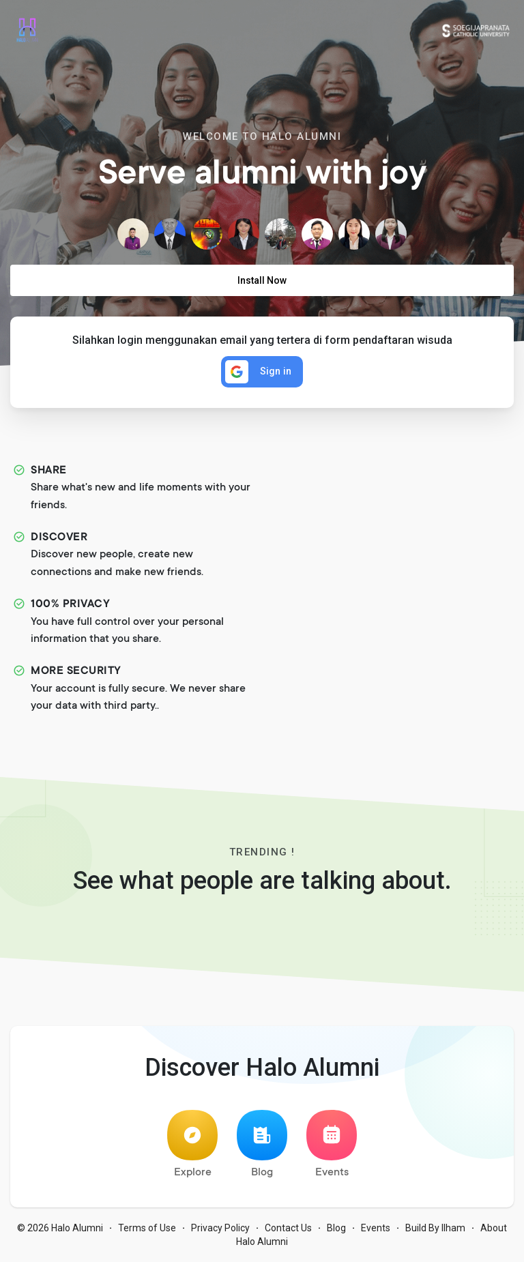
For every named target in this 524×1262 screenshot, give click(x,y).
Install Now (262, 280)
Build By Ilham (435, 1227)
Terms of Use (147, 1227)
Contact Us (288, 1227)
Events (331, 1144)
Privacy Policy (220, 1227)
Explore (192, 1144)
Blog (262, 1144)
